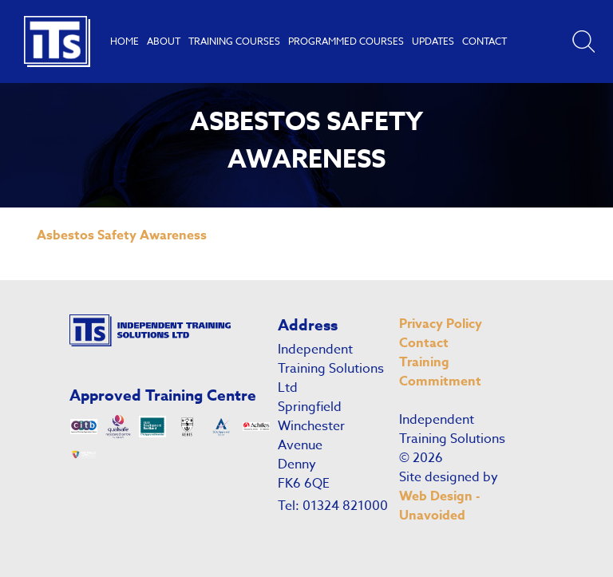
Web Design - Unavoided (439, 506)
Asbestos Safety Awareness (122, 235)
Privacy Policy (440, 324)
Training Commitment (440, 372)
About (163, 41)
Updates (433, 41)
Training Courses (234, 41)
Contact (484, 41)
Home (124, 41)
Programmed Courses (346, 41)
